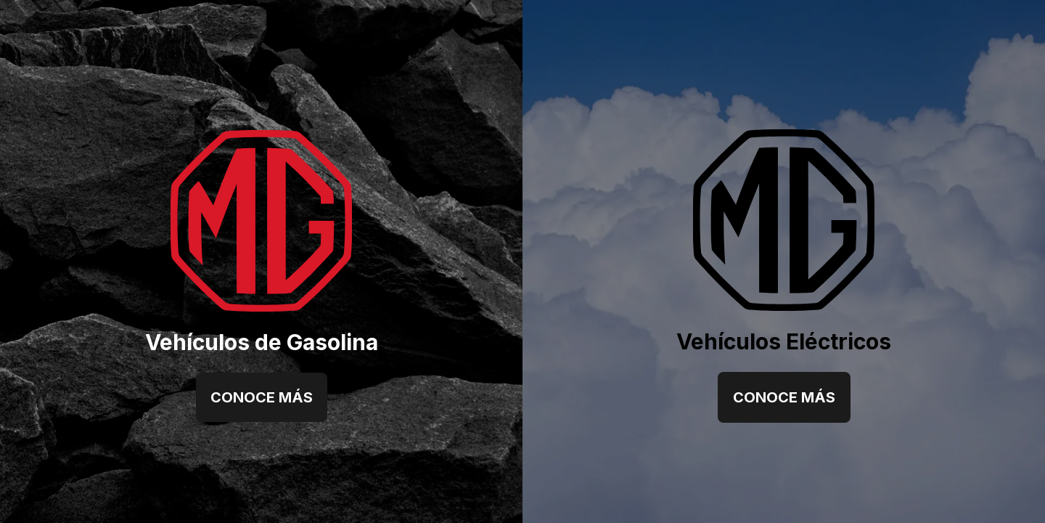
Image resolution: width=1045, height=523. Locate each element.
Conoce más (261, 397)
